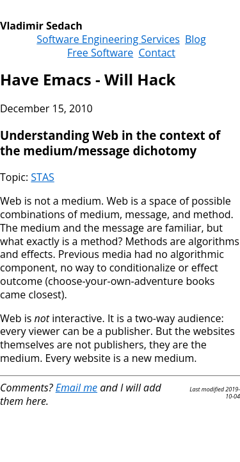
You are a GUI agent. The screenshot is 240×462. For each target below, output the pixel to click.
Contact (156, 53)
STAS (42, 177)
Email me (76, 388)
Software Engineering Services (108, 39)
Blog (195, 39)
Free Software (100, 53)
